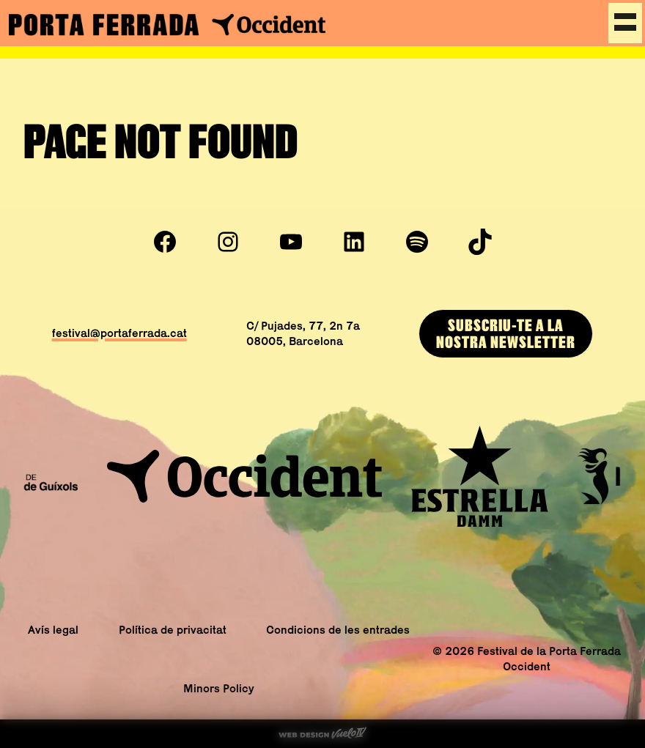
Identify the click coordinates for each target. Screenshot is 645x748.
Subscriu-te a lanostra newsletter (505, 333)
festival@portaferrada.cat (119, 333)
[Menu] (625, 23)
